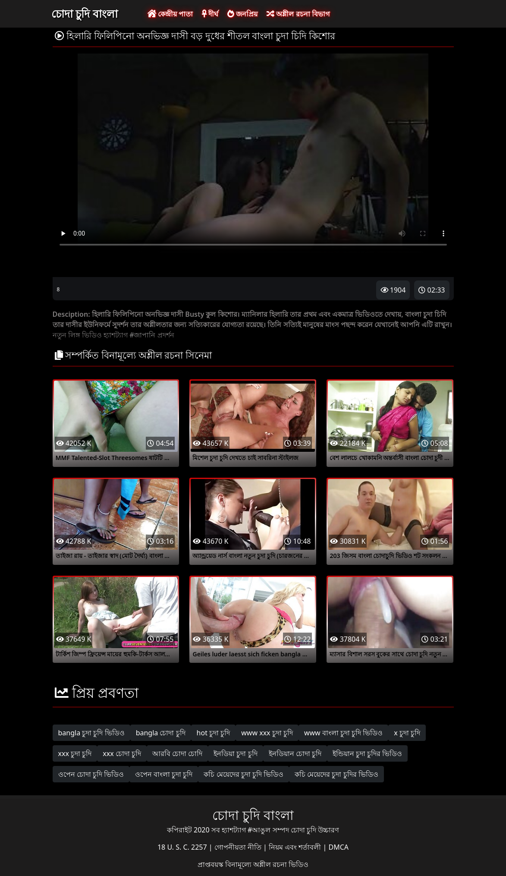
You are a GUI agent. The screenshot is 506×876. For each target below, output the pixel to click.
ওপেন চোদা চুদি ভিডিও (91, 774)
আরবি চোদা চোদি (177, 753)
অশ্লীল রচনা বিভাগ (298, 14)
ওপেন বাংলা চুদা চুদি (163, 774)
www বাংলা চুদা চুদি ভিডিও (343, 732)
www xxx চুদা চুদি (267, 732)
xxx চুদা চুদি (75, 753)
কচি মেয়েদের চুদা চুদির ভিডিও (336, 774)
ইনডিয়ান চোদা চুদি (295, 753)
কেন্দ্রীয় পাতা (170, 14)
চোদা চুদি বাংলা (84, 13)
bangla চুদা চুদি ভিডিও (91, 732)
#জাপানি (142, 335)
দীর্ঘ (210, 14)
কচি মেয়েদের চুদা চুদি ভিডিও (243, 774)
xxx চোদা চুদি (122, 753)
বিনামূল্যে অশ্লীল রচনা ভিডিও (266, 864)
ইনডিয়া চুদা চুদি (235, 753)
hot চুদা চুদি (213, 732)
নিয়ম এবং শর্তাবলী (296, 847)
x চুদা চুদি (407, 732)
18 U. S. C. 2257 (183, 847)
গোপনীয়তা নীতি (238, 847)
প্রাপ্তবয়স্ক (211, 864)
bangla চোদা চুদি (160, 732)
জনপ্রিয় (242, 14)
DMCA (339, 847)
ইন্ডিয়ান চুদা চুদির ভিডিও (367, 753)
